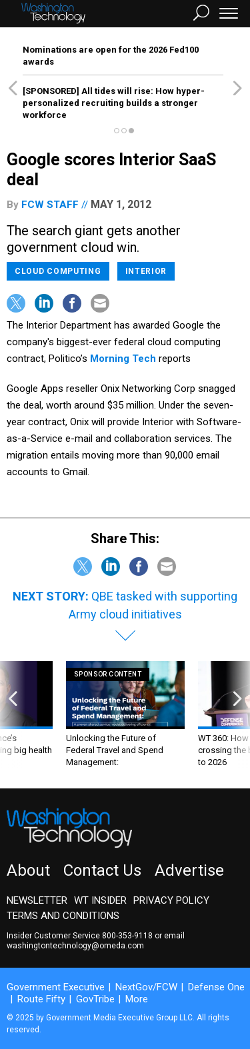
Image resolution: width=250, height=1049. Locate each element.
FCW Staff (50, 205)
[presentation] (12, 714)
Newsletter (37, 900)
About (28, 870)
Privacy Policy (171, 900)
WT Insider (100, 900)
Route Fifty (41, 999)
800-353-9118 (127, 935)
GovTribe (95, 999)
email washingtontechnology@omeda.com (96, 940)
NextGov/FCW (146, 987)
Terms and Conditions (63, 916)
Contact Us (102, 870)
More (136, 999)
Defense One (216, 987)
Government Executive (56, 987)
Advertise (189, 870)
